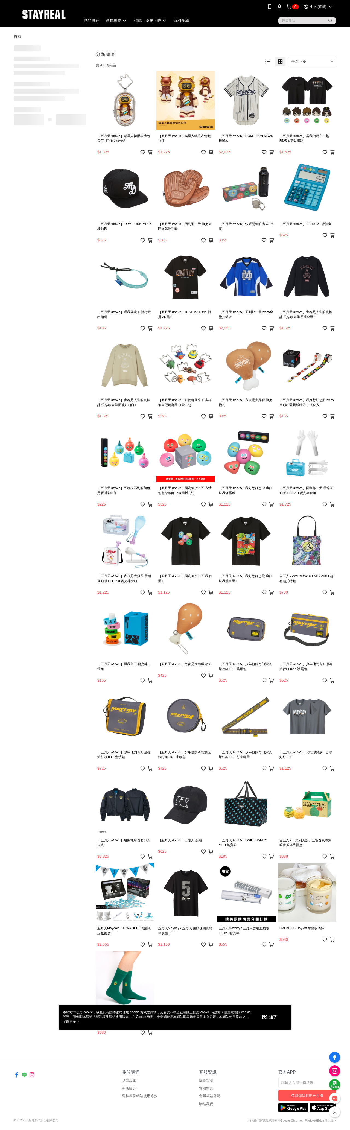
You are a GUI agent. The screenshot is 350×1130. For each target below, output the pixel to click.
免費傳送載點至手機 (307, 1096)
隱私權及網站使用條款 (140, 1096)
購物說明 (206, 1081)
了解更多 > (71, 1021)
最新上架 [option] (299, 61)
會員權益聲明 (209, 1096)
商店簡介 (129, 1088)
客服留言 (206, 1088)
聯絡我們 (206, 1104)
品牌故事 (129, 1081)
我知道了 (269, 1017)
